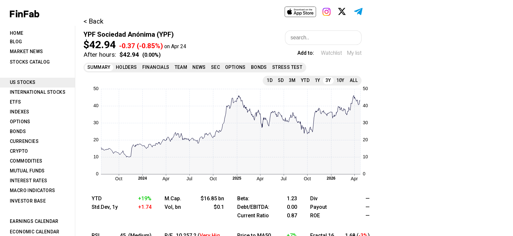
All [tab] (354, 80)
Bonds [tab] (18, 131)
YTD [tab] (305, 80)
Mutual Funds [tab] (27, 170)
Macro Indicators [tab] (32, 190)
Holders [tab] (126, 67)
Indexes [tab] (19, 111)
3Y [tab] (328, 80)
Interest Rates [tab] (28, 180)
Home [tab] (17, 33)
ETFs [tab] (15, 102)
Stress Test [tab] (287, 67)
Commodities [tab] (26, 161)
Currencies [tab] (24, 141)
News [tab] (199, 67)
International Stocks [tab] (37, 92)
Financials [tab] (155, 67)
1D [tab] (270, 80)
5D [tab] (281, 80)
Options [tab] (20, 121)
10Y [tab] (340, 80)
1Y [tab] (317, 80)
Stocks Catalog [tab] (30, 62)
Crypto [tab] (19, 151)
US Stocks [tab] (23, 82)
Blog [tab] (16, 41)
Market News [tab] (26, 51)
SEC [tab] (215, 67)
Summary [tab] (99, 67)
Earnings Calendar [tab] (34, 221)
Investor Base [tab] (28, 201)
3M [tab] (292, 80)
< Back (93, 21)
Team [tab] (181, 67)
